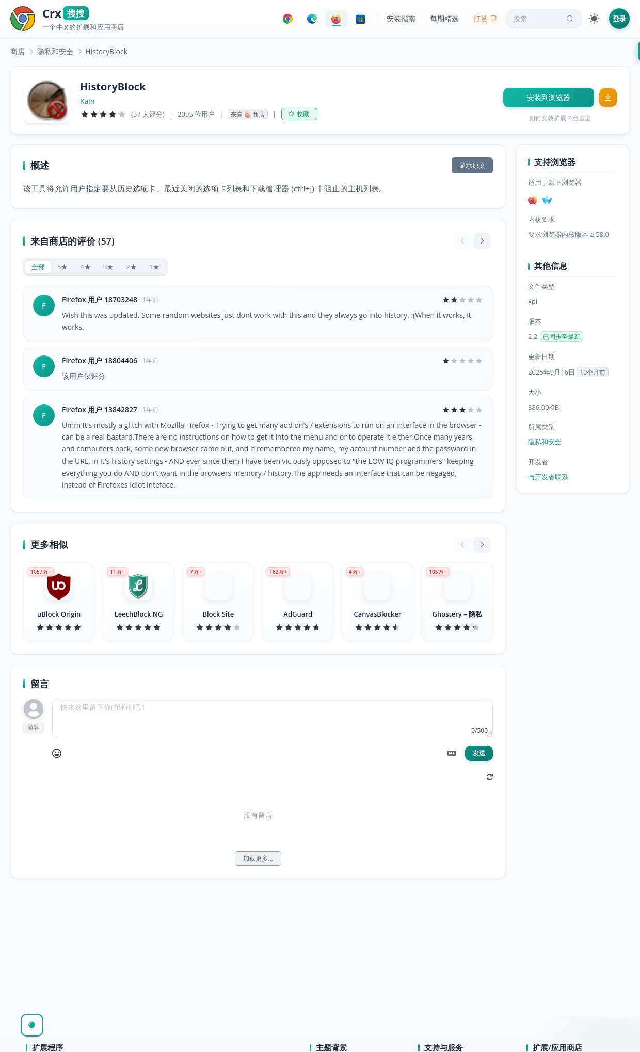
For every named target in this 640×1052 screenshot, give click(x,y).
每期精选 (444, 18)
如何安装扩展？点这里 (560, 118)
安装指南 (401, 18)
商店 (17, 51)
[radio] (38, 267)
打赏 (485, 18)
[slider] (103, 114)
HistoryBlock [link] (106, 51)
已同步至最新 (561, 336)
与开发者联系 (548, 476)
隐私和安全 (55, 51)
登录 (619, 18)
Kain (87, 101)
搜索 (544, 18)
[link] (17, 51)
